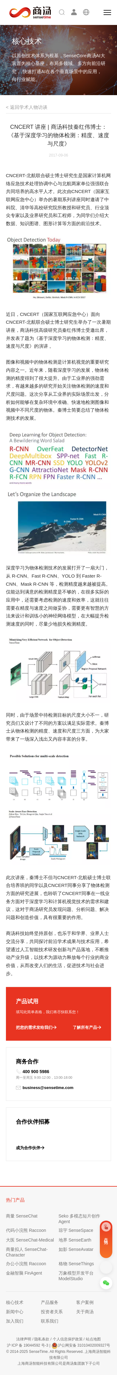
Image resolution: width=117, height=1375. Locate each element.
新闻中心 (14, 1311)
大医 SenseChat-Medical (30, 1239)
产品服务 (49, 1302)
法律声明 (23, 1339)
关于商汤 (85, 1311)
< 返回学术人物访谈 (26, 107)
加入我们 (14, 1321)
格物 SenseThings (76, 1263)
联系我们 (49, 1321)
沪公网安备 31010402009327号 (80, 1346)
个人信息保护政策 (68, 1339)
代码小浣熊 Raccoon (26, 1230)
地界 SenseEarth (75, 1239)
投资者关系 (52, 1311)
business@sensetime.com (44, 1087)
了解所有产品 (87, 1027)
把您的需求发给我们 (36, 1027)
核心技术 (14, 1302)
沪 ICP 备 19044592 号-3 (27, 1345)
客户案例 (85, 1302)
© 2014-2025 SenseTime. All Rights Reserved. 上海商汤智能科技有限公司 (58, 1354)
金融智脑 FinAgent (24, 1273)
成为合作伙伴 (30, 1148)
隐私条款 (41, 1339)
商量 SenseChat (21, 1215)
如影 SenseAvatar (76, 1249)
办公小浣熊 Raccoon (26, 1263)
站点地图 (93, 1339)
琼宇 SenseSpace (76, 1230)
